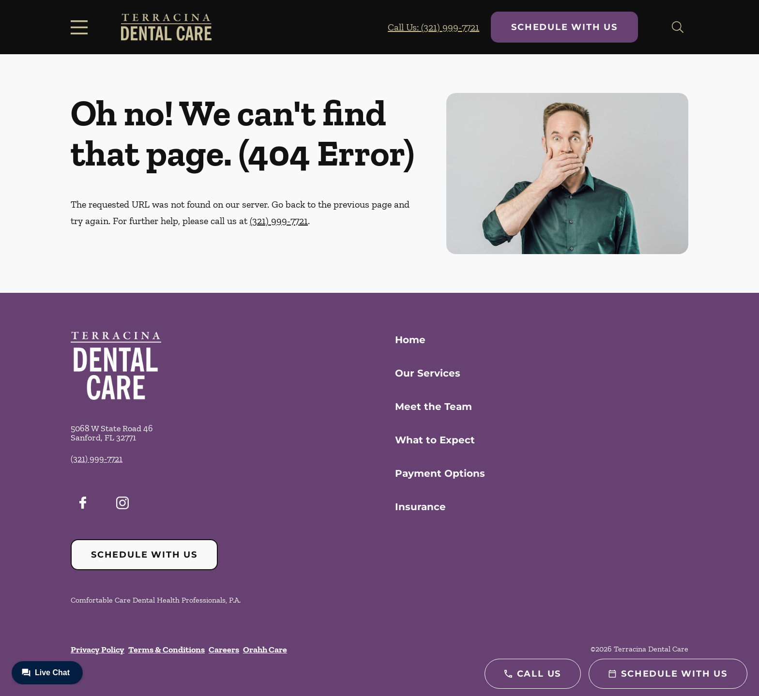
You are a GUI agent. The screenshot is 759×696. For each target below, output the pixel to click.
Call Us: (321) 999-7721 (433, 27)
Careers (224, 649)
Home (410, 340)
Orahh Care (265, 649)
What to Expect (435, 440)
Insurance (420, 507)
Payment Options (440, 473)
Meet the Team (433, 406)
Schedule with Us (564, 27)
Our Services (427, 373)
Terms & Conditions (166, 649)
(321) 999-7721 (279, 221)
